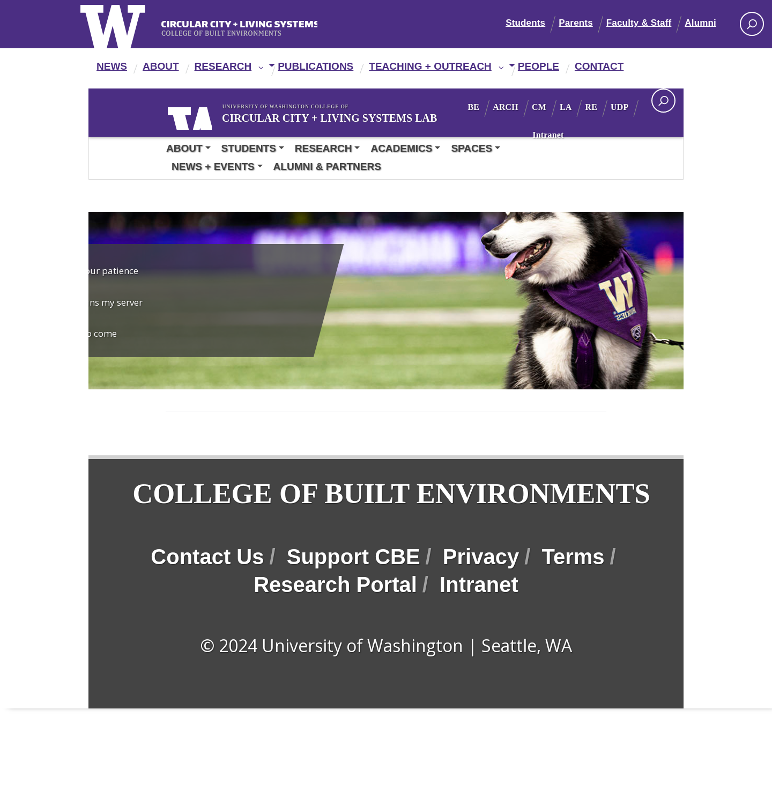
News (111, 66)
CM (566, 107)
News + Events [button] (213, 166)
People (538, 66)
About (161, 66)
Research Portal (335, 631)
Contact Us (207, 603)
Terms (572, 603)
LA (593, 107)
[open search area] (663, 100)
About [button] (184, 148)
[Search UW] (752, 24)
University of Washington (200, 116)
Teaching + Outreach (430, 66)
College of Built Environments (256, 517)
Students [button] (248, 148)
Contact (599, 66)
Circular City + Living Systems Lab (312, 117)
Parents (576, 23)
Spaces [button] (471, 148)
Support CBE (353, 603)
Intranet (575, 134)
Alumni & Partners (327, 166)
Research (223, 66)
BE (501, 107)
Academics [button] (401, 148)
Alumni (700, 23)
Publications (315, 66)
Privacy (481, 603)
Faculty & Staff (639, 23)
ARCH (533, 107)
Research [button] (323, 148)
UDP (537, 134)
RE (619, 107)
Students (525, 23)
